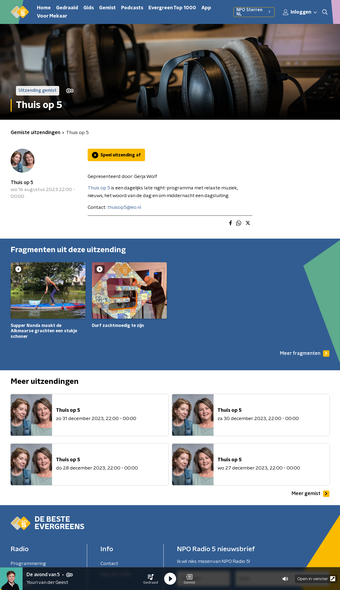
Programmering (28, 563)
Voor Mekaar (52, 16)
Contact (109, 563)
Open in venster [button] (316, 578)
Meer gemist (310, 494)
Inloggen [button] (300, 12)
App (206, 8)
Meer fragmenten (304, 353)
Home (44, 8)
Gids (88, 8)
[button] (150, 578)
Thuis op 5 (22, 182)
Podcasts (132, 8)
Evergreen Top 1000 (172, 8)
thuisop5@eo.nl (124, 207)
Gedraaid (67, 8)
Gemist (107, 8)
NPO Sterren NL (254, 12)
